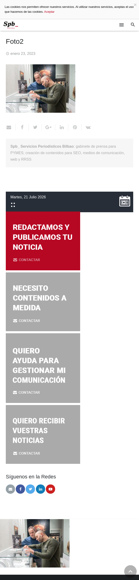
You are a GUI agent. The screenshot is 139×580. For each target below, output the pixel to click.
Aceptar (49, 11)
